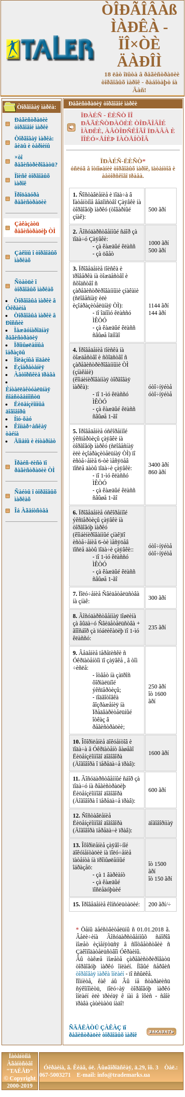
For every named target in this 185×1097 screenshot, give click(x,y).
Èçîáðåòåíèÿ (29, 367)
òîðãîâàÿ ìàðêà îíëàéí (100, 973)
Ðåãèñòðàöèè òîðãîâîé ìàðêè (31, 123)
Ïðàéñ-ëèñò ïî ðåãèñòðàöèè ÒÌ (34, 466)
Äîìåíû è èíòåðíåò (35, 441)
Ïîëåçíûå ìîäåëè (32, 359)
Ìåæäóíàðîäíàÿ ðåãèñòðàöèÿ (27, 334)
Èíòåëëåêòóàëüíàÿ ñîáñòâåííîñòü (27, 393)
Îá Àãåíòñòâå (31, 510)
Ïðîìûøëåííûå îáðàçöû (24, 349)
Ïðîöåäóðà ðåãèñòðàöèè (30, 198)
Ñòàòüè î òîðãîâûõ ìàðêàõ (33, 285)
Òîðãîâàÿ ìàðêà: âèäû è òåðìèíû (34, 142)
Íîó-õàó (23, 418)
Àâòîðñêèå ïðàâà (34, 374)
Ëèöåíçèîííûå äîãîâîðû (24, 408)
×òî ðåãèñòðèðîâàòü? (35, 161)
